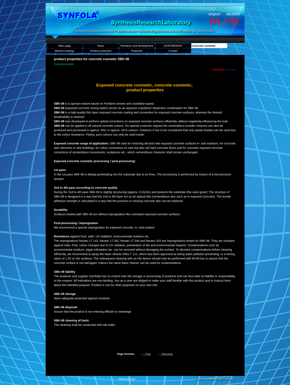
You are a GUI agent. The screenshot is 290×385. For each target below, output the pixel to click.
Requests (136, 50)
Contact (173, 50)
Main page (64, 45)
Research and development (136, 45)
